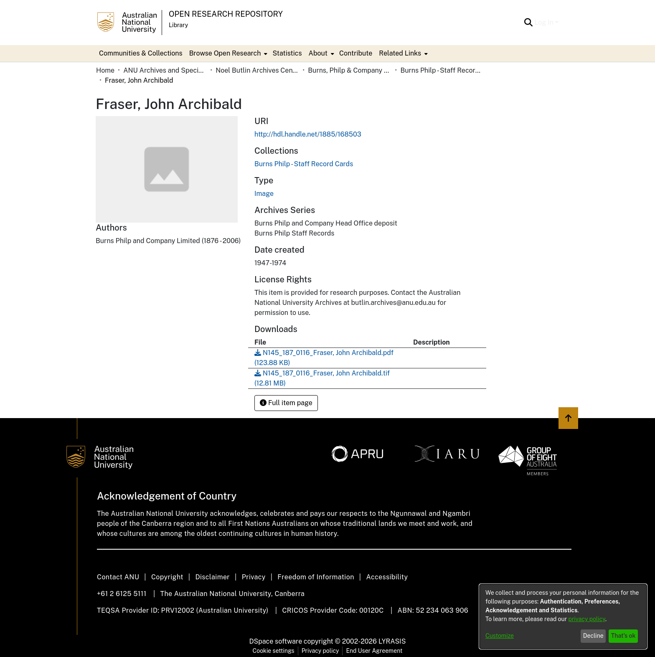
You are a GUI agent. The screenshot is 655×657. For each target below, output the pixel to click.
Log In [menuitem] (543, 22)
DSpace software (275, 641)
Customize (499, 635)
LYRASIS (392, 641)
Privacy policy (320, 650)
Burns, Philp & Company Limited (349, 70)
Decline (593, 635)
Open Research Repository (226, 14)
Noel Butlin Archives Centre (257, 70)
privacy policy (587, 619)
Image (264, 194)
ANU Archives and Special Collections (165, 70)
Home (105, 70)
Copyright (167, 577)
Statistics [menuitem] (287, 53)
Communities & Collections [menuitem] (141, 53)
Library (178, 25)
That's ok (623, 635)
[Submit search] (528, 23)
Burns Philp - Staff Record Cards (442, 70)
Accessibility (387, 577)
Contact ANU (118, 577)
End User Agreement (374, 650)
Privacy (254, 577)
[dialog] (563, 616)
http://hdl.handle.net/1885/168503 (307, 134)
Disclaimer (212, 577)
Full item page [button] (286, 403)
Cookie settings (273, 650)
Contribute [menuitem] (355, 53)
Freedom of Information (315, 577)
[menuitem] (227, 53)
